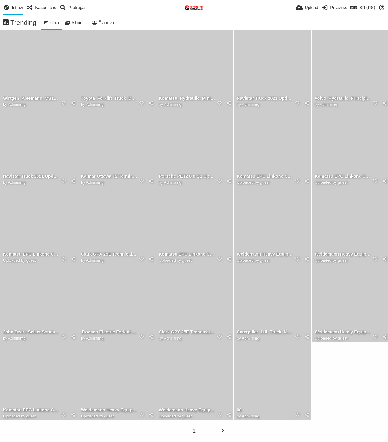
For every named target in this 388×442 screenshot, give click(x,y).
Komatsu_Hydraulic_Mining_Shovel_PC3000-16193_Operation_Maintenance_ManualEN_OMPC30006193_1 (187, 98)
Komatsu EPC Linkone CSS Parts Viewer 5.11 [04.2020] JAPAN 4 (343, 176)
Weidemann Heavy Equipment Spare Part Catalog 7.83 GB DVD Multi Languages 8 (187, 410)
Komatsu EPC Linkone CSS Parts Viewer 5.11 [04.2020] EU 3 (265, 176)
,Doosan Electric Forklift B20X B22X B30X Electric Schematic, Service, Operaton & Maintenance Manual (109, 332)
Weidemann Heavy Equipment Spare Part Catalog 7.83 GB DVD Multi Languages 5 (343, 332)
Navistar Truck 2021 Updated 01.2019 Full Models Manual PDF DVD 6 (265, 98)
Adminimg (17, 104)
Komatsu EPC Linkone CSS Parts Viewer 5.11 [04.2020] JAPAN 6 (187, 254)
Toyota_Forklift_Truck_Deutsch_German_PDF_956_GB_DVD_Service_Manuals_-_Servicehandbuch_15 (109, 98)
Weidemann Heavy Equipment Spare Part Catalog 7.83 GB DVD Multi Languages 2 (343, 254)
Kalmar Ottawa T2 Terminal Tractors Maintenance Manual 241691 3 (109, 176)
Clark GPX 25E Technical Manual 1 (109, 254)
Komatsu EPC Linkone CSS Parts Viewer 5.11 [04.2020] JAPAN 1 (31, 254)
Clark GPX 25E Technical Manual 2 (187, 332)
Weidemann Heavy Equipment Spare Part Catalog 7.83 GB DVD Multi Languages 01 (265, 254)
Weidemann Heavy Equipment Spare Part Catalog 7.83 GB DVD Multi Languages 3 (109, 410)
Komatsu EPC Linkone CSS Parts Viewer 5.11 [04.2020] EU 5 (31, 410)
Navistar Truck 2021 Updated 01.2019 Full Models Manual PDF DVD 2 (31, 176)
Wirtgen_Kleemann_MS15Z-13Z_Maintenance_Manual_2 (31, 98)
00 (239, 410)
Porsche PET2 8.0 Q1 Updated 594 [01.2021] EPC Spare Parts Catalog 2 (187, 176)
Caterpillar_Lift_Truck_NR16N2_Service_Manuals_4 (265, 332)
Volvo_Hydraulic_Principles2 (343, 98)
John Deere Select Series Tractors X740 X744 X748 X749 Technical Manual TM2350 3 (31, 332)
